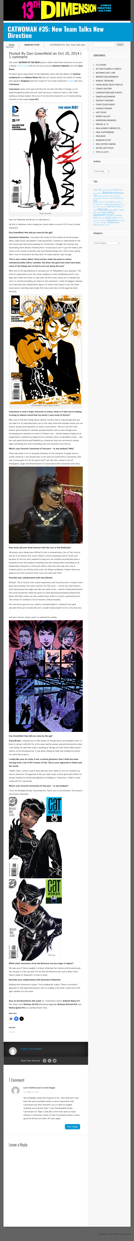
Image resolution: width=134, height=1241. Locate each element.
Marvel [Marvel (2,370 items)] (102, 209)
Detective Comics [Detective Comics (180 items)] (115, 202)
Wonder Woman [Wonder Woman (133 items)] (99, 225)
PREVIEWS (101, 136)
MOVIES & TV (102, 124)
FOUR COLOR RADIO (105, 104)
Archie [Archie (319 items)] (116, 189)
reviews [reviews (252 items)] (118, 215)
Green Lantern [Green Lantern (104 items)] (101, 207)
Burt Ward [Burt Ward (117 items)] (105, 196)
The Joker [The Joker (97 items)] (96, 223)
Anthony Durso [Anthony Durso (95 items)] (108, 190)
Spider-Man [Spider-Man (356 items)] (111, 217)
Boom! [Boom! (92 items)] (99, 196)
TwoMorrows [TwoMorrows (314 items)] (113, 222)
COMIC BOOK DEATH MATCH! (109, 84)
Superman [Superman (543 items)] (112, 220)
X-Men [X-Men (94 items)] (107, 225)
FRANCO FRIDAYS (104, 108)
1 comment (18, 56)
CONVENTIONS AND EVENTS (109, 92)
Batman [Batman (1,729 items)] (108, 192)
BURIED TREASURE (105, 80)
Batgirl (71, 80)
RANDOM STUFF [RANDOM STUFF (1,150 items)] (104, 215)
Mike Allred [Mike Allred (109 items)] (97, 212)
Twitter (55, 1061)
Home (11, 44)
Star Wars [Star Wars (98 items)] (103, 220)
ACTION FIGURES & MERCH (108, 68)
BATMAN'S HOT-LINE (105, 72)
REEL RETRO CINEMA (106, 144)
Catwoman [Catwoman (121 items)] (97, 198)
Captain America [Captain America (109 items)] (114, 196)
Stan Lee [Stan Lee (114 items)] (120, 218)
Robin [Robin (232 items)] (95, 217)
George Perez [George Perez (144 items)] (115, 204)
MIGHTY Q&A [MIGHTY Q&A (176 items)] (118, 210)
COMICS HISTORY (104, 88)
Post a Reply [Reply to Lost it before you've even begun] (72, 1127)
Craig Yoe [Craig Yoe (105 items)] (111, 198)
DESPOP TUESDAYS (105, 100)
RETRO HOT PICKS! (104, 148)
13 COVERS (101, 64)
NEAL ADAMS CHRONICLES (108, 128)
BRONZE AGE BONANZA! (107, 76)
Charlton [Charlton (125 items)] (105, 198)
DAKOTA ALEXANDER (105, 96)
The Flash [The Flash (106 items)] (121, 220)
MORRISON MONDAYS (106, 120)
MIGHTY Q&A (22, 65)
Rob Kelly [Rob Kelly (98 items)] (102, 218)
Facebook (50, 1061)
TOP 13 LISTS (102, 152)
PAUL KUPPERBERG (105, 132)
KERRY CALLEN (103, 116)
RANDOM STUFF (32, 44)
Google (45, 1061)
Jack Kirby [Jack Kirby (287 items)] (116, 206)
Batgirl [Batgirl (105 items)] (100, 193)
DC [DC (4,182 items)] (95, 201)
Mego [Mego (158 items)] (110, 210)
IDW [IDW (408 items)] (109, 206)
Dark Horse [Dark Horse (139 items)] (119, 198)
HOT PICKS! (101, 112)
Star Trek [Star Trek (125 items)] (96, 220)
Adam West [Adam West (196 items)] (97, 189)
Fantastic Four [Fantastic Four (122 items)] (98, 204)
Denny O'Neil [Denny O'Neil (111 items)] (103, 202)
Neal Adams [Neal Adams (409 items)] (108, 212)
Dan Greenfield (39, 53)
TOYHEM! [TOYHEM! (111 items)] (103, 223)
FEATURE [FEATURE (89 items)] (106, 204)
